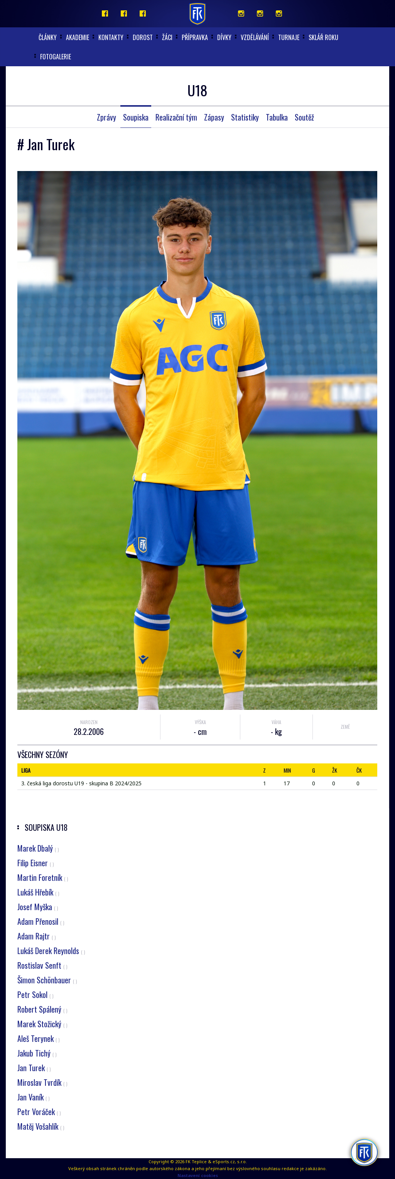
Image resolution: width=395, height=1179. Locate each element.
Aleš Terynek (38, 1038)
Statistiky (245, 117)
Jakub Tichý (37, 1053)
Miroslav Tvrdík (42, 1082)
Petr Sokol (35, 994)
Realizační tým (176, 117)
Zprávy (106, 117)
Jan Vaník (33, 1097)
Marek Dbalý (38, 848)
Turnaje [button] (288, 37)
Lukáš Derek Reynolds (51, 950)
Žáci (167, 37)
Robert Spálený (42, 1009)
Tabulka (277, 117)
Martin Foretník (42, 877)
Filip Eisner (35, 863)
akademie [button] (77, 37)
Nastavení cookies (197, 1175)
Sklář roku (323, 37)
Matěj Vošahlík (40, 1126)
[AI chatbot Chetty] (364, 1152)
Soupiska (136, 117)
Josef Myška (37, 906)
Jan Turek (34, 1067)
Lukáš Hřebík (38, 892)
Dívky (224, 37)
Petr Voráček (39, 1111)
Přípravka (195, 37)
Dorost (143, 37)
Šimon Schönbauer (47, 980)
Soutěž (304, 117)
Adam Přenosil (40, 921)
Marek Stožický (42, 1024)
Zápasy (214, 117)
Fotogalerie (55, 56)
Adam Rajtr (36, 936)
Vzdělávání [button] (255, 37)
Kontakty (110, 37)
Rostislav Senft (42, 965)
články (48, 37)
